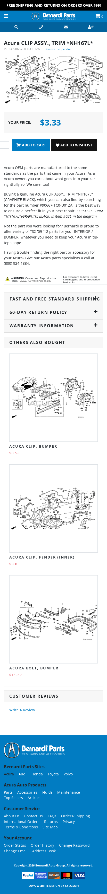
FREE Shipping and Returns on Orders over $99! (53, 5)
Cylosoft (72, 886)
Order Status (15, 845)
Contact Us (33, 815)
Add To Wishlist (74, 145)
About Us (12, 815)
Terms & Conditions (21, 827)
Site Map (50, 827)
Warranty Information (53, 326)
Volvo (68, 774)
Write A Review (22, 709)
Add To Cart (31, 145)
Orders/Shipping (75, 815)
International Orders (21, 821)
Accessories (27, 792)
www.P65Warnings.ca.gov (35, 280)
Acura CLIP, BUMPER (33, 446)
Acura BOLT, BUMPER (34, 668)
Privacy (69, 821)
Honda (37, 774)
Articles (34, 797)
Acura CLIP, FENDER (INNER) (42, 557)
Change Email (16, 850)
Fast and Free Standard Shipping (54, 299)
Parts (8, 792)
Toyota (53, 774)
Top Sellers (13, 797)
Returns (51, 821)
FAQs (52, 815)
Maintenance (68, 792)
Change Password (74, 845)
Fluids (47, 792)
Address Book (44, 850)
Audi (23, 774)
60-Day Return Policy (53, 312)
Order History (42, 845)
